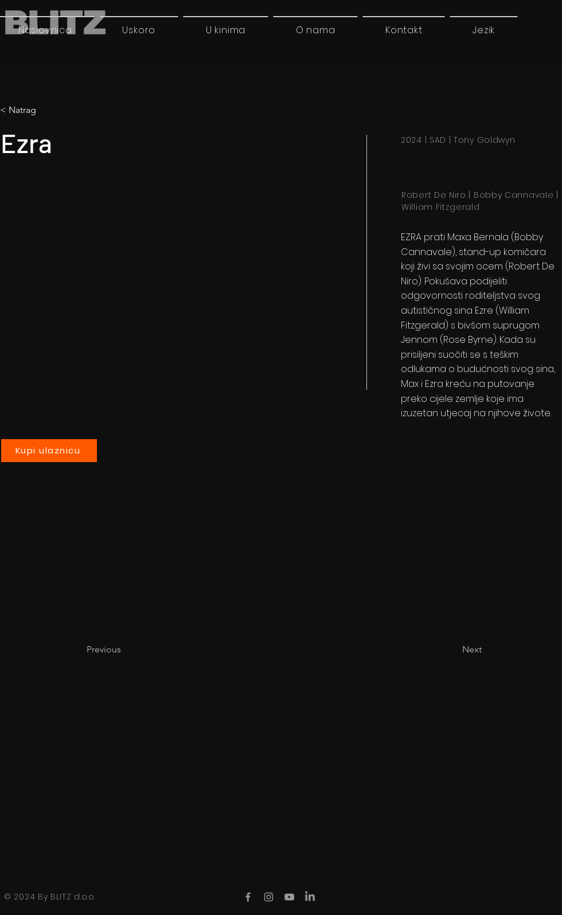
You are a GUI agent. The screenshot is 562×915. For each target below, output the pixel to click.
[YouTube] (289, 897)
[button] (484, 30)
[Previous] (124, 649)
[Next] (453, 649)
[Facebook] (248, 897)
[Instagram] (269, 897)
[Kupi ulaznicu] (49, 450)
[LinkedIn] (310, 897)
